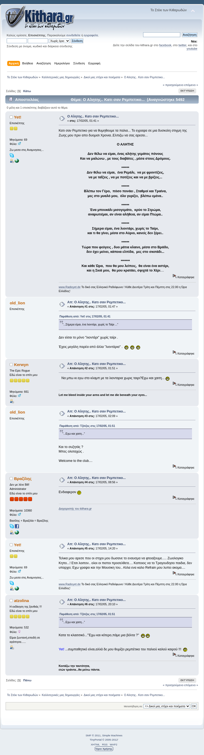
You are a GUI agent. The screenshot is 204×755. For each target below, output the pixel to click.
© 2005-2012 (110, 739)
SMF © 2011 (93, 735)
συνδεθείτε (73, 35)
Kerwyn (21, 364)
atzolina (21, 600)
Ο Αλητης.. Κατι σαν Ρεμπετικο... (93, 116)
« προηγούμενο (173, 84)
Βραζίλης (23, 478)
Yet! (17, 117)
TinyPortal (96, 739)
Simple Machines (112, 735)
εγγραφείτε (91, 35)
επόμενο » (191, 84)
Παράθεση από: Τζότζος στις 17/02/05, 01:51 (87, 425)
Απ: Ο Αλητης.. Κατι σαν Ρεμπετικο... (96, 302)
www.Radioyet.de (70, 287)
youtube (192, 48)
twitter (182, 45)
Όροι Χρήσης (104, 748)
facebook (165, 45)
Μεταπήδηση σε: (133, 706)
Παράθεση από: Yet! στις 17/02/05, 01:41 (85, 316)
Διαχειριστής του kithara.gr (75, 508)
